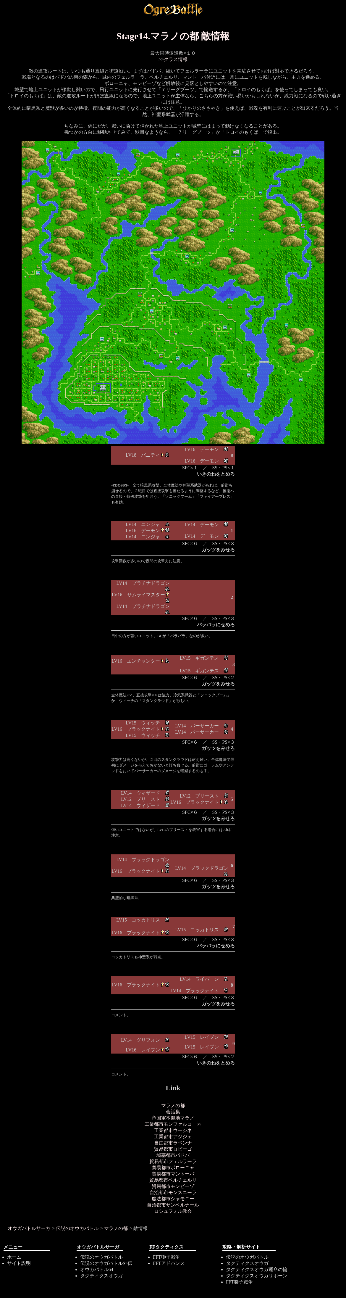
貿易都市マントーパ (173, 1173)
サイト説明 (19, 1263)
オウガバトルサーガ (29, 1228)
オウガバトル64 (96, 1269)
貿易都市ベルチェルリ (173, 1180)
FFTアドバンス (169, 1263)
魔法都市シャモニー (173, 1198)
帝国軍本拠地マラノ (173, 1117)
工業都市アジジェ (173, 1136)
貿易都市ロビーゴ (173, 1149)
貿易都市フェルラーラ (173, 1161)
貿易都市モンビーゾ (173, 1186)
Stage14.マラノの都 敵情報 (173, 36)
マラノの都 (173, 1105)
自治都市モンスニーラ (173, 1192)
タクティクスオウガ (101, 1275)
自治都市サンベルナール (173, 1204)
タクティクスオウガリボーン (256, 1275)
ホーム (14, 1257)
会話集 (173, 1111)
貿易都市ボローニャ (173, 1167)
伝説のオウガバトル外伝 (106, 1263)
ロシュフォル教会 (173, 1211)
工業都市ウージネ (173, 1130)
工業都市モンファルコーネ (173, 1124)
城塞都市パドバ (173, 1155)
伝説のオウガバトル (77, 1228)
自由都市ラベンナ (173, 1142)
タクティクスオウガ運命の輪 (256, 1269)
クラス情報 (175, 59)
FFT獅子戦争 (166, 1257)
